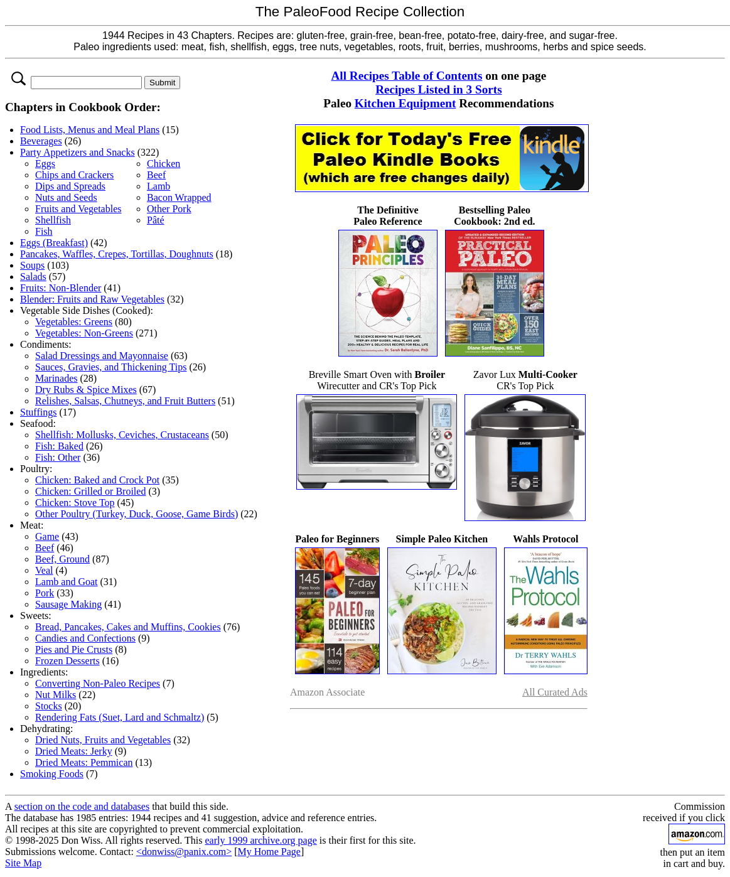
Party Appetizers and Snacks (77, 152)
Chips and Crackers (74, 174)
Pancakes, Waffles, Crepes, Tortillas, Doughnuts (116, 254)
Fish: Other (57, 457)
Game (47, 536)
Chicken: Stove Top (75, 502)
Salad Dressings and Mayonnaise (101, 355)
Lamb (158, 186)
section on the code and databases (81, 806)
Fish (44, 231)
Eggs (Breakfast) (54, 242)
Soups (32, 265)
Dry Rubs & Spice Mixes (86, 389)
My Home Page (269, 851)
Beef (156, 174)
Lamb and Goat (66, 581)
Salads (33, 276)
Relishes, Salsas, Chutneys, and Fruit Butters (125, 400)
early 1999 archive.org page (260, 840)
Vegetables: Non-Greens (84, 333)
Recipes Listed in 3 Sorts (438, 89)
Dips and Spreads (70, 186)
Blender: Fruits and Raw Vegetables (92, 299)
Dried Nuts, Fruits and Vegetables (103, 739)
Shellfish (53, 220)
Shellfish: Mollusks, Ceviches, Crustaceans (122, 434)
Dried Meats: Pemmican (84, 762)
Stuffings (38, 412)
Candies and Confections (85, 638)
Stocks (48, 706)
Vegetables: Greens (73, 321)
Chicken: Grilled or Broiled (90, 491)
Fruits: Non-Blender (60, 287)
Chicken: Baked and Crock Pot (97, 480)
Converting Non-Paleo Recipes (97, 683)
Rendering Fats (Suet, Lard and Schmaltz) (119, 717)
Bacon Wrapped (179, 197)
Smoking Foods (51, 773)
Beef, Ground (62, 559)
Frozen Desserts (67, 660)
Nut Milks (55, 694)
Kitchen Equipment (405, 103)
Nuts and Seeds (66, 197)
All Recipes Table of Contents (407, 75)
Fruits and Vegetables (78, 208)
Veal (44, 570)
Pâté (155, 220)
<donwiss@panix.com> (184, 851)
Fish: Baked (59, 446)
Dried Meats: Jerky (73, 751)
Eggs (45, 163)
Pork (44, 593)
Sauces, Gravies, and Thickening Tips (110, 367)
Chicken (163, 163)
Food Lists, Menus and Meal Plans (89, 129)
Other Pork (169, 208)
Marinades (56, 378)
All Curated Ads (555, 692)
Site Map (23, 863)
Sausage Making (68, 604)
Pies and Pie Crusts (73, 649)
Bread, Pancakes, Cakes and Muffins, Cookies (128, 626)
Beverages (41, 141)
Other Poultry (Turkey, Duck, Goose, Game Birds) (136, 513)
